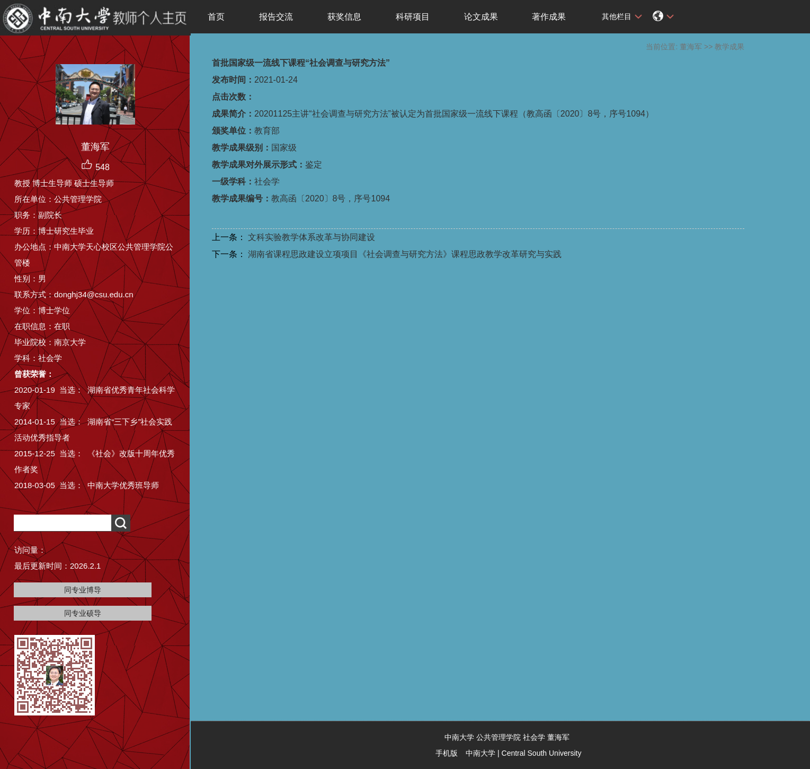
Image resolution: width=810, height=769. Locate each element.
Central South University (542, 753)
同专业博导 (82, 590)
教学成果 (729, 46)
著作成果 (549, 16)
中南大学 (480, 753)
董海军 (691, 46)
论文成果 (481, 16)
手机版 (446, 753)
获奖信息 (344, 16)
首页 (216, 16)
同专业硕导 (82, 613)
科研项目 (413, 16)
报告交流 (276, 16)
